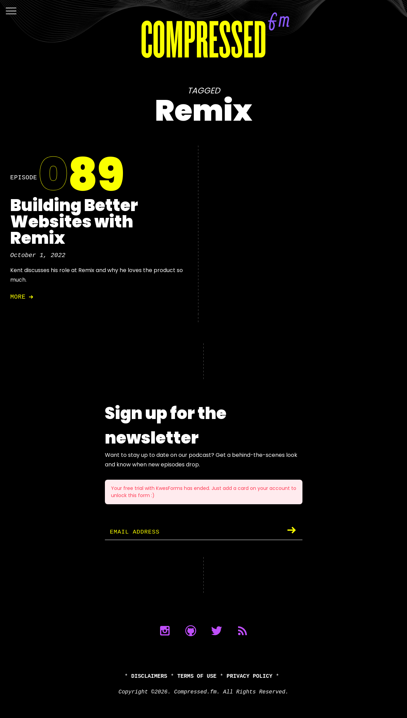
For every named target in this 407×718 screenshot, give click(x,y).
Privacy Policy (249, 676)
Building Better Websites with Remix (74, 222)
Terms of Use (197, 676)
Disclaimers (149, 676)
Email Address (136, 532)
